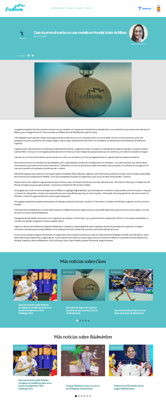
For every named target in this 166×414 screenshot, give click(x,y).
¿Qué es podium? (59, 8)
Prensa (90, 8)
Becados (71, 8)
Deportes (81, 8)
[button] (28, 56)
